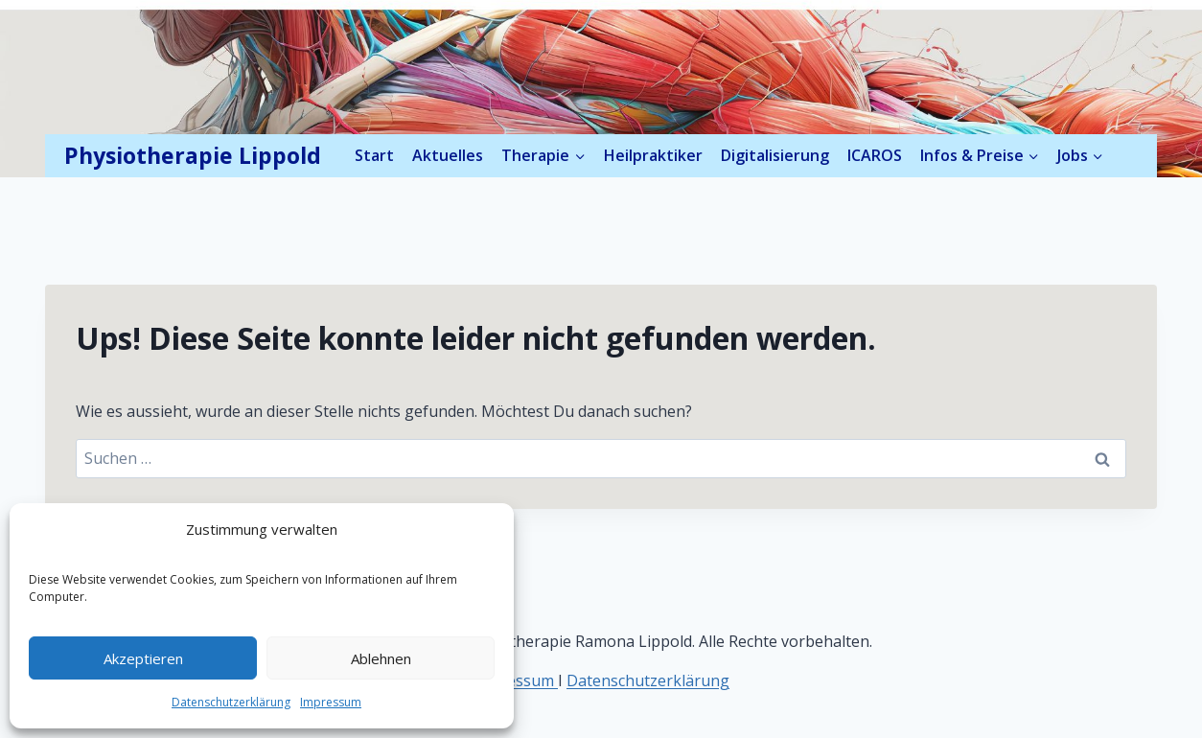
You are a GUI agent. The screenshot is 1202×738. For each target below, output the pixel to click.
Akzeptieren (143, 658)
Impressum (330, 702)
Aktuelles (447, 155)
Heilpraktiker (653, 155)
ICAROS (874, 155)
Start (374, 155)
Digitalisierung (775, 155)
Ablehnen (381, 658)
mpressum (517, 680)
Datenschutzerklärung (231, 702)
